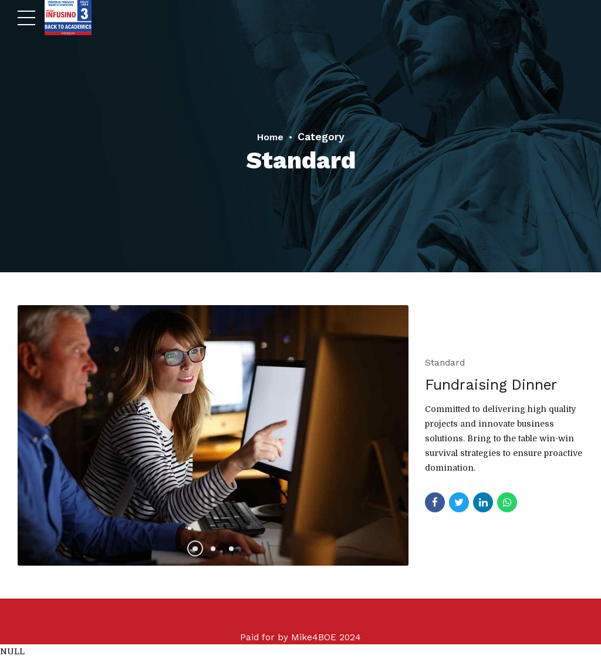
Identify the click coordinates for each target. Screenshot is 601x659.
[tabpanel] (213, 435)
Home (270, 136)
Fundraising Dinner (473, 384)
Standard (445, 354)
